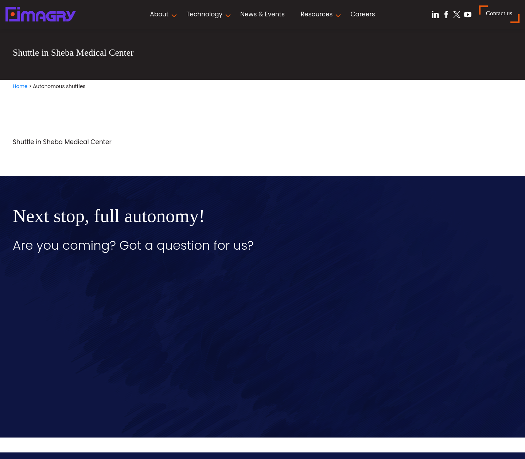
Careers (362, 14)
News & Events (262, 14)
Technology (204, 14)
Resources (317, 14)
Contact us (499, 13)
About (159, 14)
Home (20, 86)
